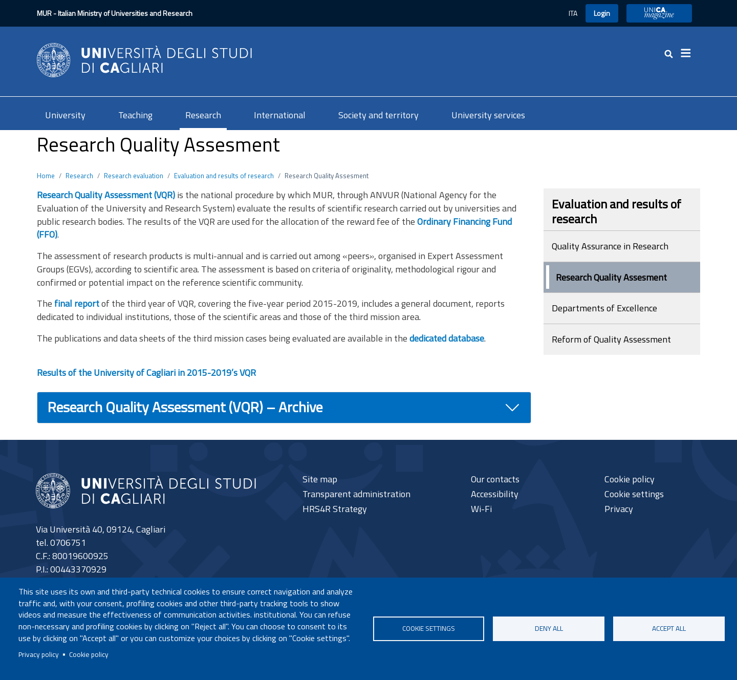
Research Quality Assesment (611, 277)
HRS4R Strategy (334, 509)
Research (203, 115)
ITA (573, 13)
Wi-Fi (481, 509)
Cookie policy (89, 654)
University (65, 115)
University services (488, 115)
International (280, 115)
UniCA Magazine (659, 13)
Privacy (618, 509)
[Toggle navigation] (689, 53)
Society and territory (378, 115)
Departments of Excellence (604, 308)
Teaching (135, 115)
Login (602, 13)
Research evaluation (133, 176)
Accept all (669, 628)
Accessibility (494, 494)
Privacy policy (38, 654)
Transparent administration (356, 494)
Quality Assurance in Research (610, 246)
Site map (319, 479)
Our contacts (495, 479)
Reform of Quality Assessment (611, 339)
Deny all (549, 628)
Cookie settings (428, 628)
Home (46, 176)
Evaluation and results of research (224, 176)
